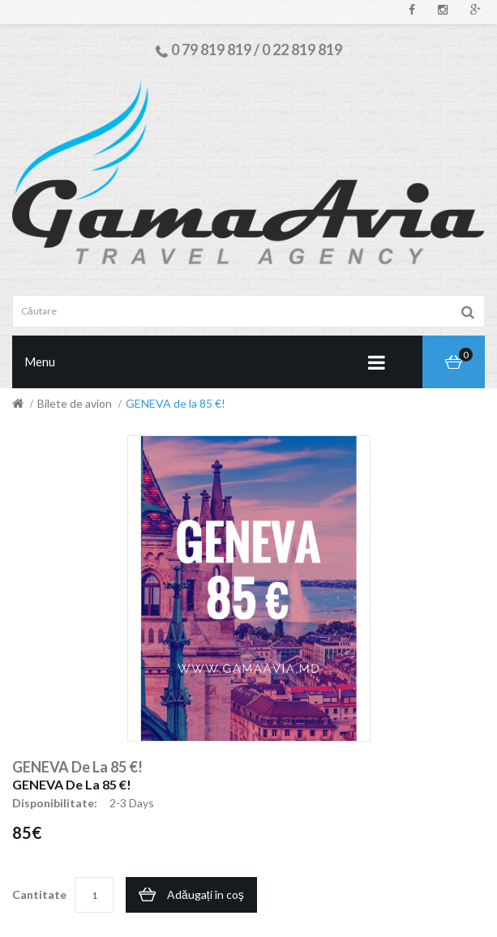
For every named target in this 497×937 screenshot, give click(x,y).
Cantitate (39, 894)
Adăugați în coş (205, 894)
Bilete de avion (74, 403)
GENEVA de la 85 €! (175, 403)
